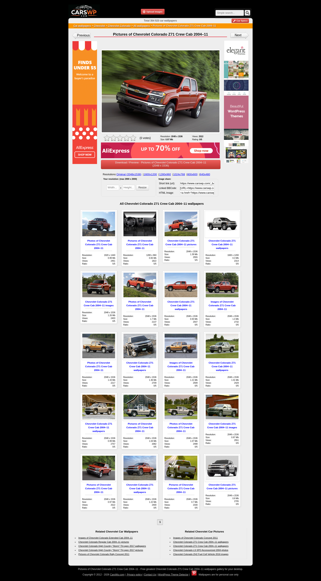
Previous (83, 35)
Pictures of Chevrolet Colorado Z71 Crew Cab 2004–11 (139, 244)
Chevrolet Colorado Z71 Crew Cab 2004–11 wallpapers (222, 244)
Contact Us (150, 574)
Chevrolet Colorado (119, 25)
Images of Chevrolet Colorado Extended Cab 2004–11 (105, 538)
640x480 (205, 174)
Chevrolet (99, 25)
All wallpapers (141, 25)
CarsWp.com (117, 574)
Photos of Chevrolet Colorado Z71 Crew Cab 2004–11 (98, 244)
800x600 (192, 174)
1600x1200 (150, 174)
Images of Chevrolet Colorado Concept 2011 (195, 538)
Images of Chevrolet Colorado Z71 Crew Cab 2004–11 (222, 305)
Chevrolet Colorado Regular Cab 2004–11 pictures (103, 542)
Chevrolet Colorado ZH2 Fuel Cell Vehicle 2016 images (200, 554)
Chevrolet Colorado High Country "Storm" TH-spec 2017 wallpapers (112, 546)
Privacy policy (134, 574)
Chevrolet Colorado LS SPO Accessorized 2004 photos (200, 550)
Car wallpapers (82, 25)
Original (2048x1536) (128, 174)
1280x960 (165, 174)
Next (238, 35)
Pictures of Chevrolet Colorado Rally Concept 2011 (103, 554)
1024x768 (179, 174)
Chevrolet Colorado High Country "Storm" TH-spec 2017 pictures (110, 550)
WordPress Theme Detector (173, 574)
